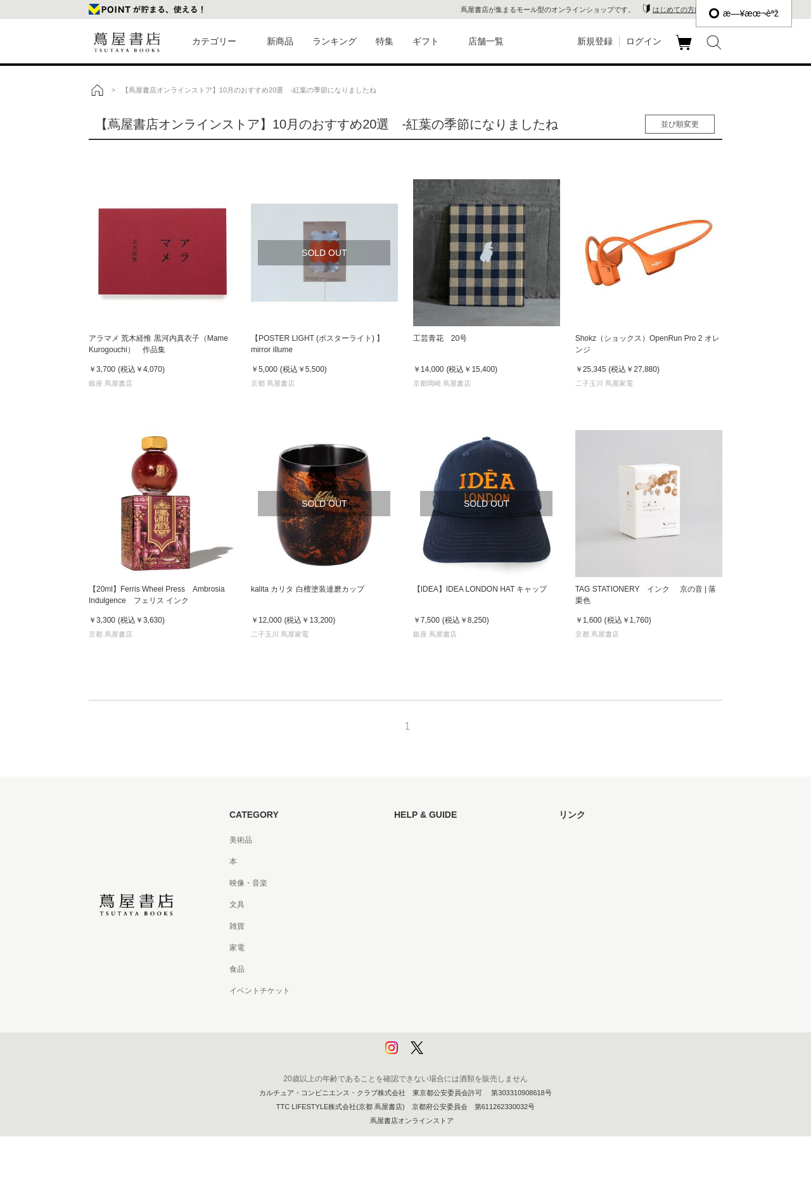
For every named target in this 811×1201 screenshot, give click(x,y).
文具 (237, 904)
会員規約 (409, 947)
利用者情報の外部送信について (447, 1055)
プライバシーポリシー (432, 1012)
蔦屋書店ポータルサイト (600, 840)
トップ (97, 90)
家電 (237, 947)
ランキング (334, 41)
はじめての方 (417, 840)
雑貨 (237, 926)
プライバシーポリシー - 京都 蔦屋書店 (459, 1033)
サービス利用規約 (424, 904)
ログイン (643, 41)
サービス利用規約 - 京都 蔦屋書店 (451, 926)
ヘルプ (405, 861)
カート (685, 50)
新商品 (280, 41)
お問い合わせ (417, 883)
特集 (384, 41)
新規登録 (595, 41)
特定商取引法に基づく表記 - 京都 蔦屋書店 (467, 990)
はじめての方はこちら (687, 9)
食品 (237, 969)
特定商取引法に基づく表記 (439, 969)
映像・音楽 (248, 883)
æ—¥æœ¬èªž (744, 13)
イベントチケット (259, 990)
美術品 (240, 840)
